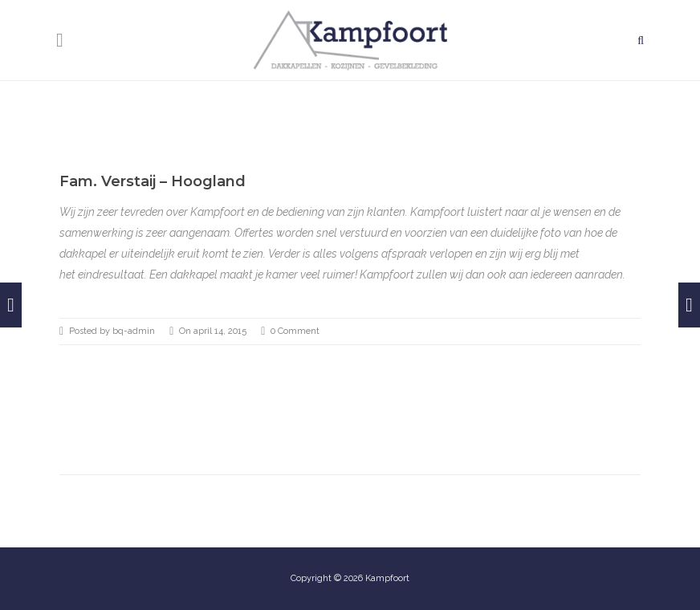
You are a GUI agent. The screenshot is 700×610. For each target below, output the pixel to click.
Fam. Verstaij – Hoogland (152, 181)
